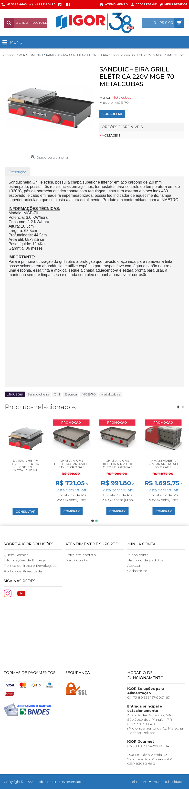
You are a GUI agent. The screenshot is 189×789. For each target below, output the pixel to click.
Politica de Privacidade (23, 571)
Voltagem (111, 135)
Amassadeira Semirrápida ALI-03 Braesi (163, 464)
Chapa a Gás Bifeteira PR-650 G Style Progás (71, 464)
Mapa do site (76, 560)
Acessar (133, 565)
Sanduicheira (38, 394)
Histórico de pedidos (145, 560)
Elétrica (70, 394)
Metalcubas (121, 97)
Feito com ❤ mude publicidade (156, 781)
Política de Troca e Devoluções (30, 565)
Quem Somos (16, 555)
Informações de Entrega (25, 560)
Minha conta (137, 555)
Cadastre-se (137, 571)
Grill (57, 394)
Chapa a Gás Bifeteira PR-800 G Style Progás (118, 464)
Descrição (18, 172)
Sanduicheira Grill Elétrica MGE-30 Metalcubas (25, 465)
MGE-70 (89, 394)
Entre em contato (80, 555)
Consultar (112, 114)
